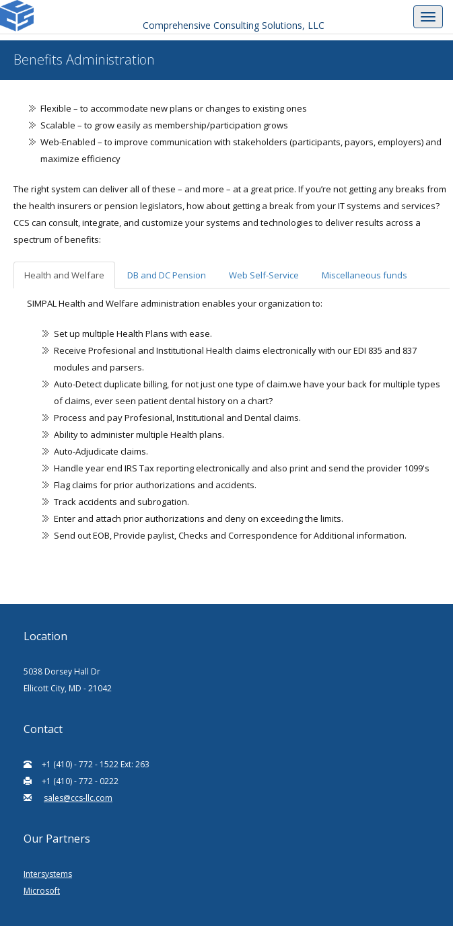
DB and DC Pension (166, 275)
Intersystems (48, 874)
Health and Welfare (64, 275)
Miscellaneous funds (364, 275)
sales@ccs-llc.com (78, 798)
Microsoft (42, 890)
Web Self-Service (264, 275)
